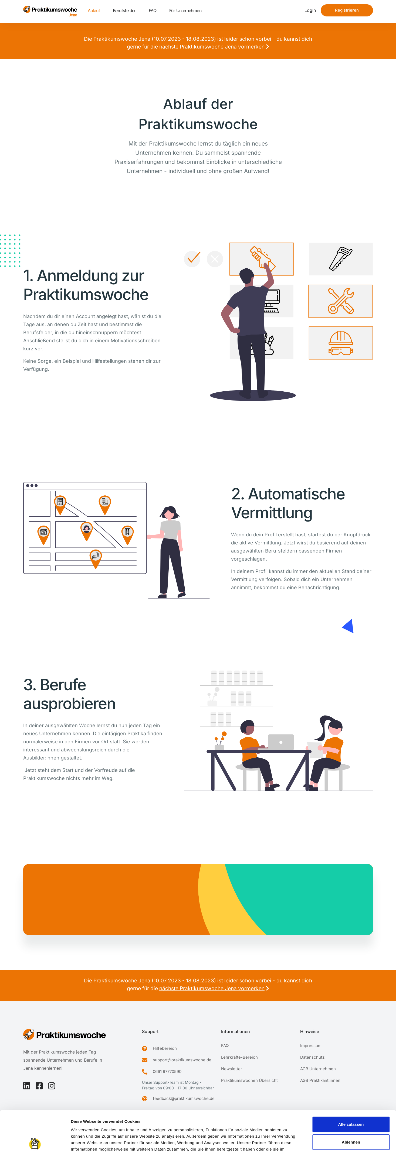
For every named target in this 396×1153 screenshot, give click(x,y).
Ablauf (94, 10)
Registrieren (347, 10)
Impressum (82, 1120)
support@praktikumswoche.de (182, 1059)
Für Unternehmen (185, 10)
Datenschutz (312, 1057)
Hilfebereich (165, 1048)
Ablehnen (351, 1100)
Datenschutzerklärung (120, 1120)
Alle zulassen (351, 1082)
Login (310, 10)
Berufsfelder (124, 10)
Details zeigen (287, 1142)
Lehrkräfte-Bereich (239, 1057)
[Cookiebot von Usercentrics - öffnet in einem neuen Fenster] (35, 1142)
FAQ (152, 10)
